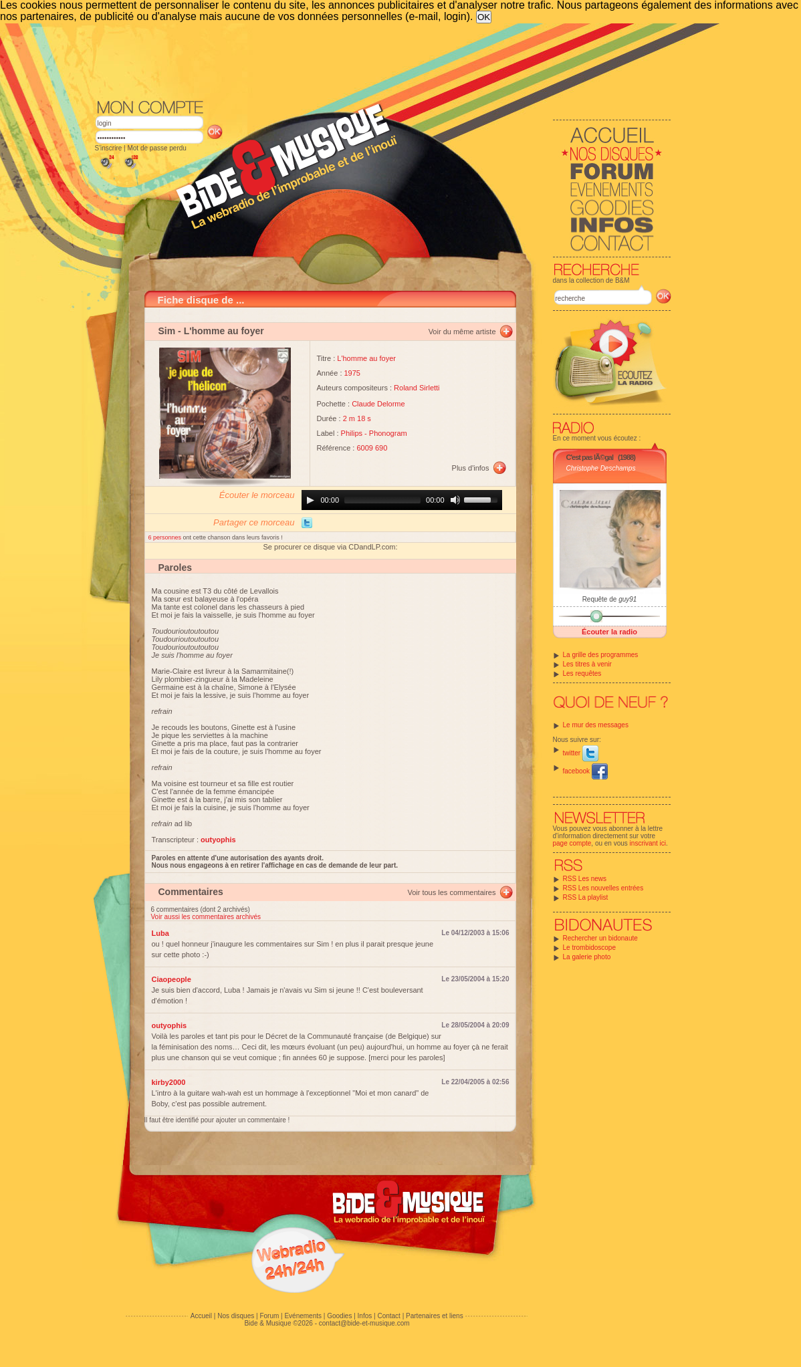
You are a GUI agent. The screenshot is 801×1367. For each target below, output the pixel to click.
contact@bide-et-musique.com (364, 1323)
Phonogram (388, 433)
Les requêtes (582, 673)
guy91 (627, 599)
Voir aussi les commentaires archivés (206, 916)
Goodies (339, 1316)
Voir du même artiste (462, 332)
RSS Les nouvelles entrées (603, 888)
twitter (580, 753)
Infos (365, 1316)
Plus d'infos (470, 468)
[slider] (382, 500)
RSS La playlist (585, 897)
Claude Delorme (378, 404)
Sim (167, 331)
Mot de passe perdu (156, 148)
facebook (585, 771)
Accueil (201, 1316)
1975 (352, 373)
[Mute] (455, 500)
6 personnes (165, 537)
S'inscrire (108, 148)
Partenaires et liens (434, 1316)
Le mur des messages (595, 725)
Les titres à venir (587, 664)
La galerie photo (587, 957)
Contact (388, 1316)
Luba (160, 933)
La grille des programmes (601, 654)
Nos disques (235, 1316)
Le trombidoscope (589, 947)
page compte (572, 843)
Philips (351, 433)
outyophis (169, 1025)
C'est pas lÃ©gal (590, 457)
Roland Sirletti (416, 388)
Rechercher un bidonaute (600, 938)
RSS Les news (585, 878)
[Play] (310, 500)
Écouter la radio (609, 632)
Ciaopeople (171, 979)
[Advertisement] (383, 60)
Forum (269, 1316)
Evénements (303, 1316)
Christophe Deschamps (601, 468)
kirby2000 (169, 1082)
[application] (402, 500)
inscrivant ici (648, 843)
